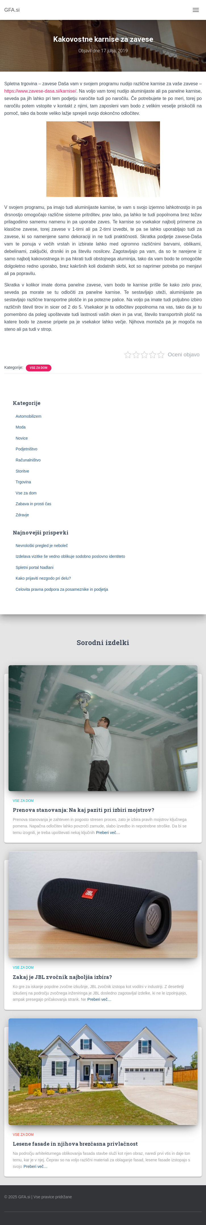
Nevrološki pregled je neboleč (42, 545)
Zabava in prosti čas (33, 504)
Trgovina (23, 482)
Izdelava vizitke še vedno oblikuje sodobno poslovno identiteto (70, 556)
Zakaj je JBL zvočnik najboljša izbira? (62, 977)
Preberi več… (108, 832)
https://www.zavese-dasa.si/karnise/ (40, 91)
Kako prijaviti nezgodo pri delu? (43, 578)
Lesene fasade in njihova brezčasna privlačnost (75, 1143)
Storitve (22, 471)
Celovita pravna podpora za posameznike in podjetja (62, 589)
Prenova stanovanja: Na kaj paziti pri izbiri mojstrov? (83, 809)
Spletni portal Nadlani (34, 567)
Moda (21, 427)
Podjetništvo (26, 449)
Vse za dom (38, 367)
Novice (22, 438)
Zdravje (22, 515)
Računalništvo (28, 460)
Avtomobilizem (28, 416)
